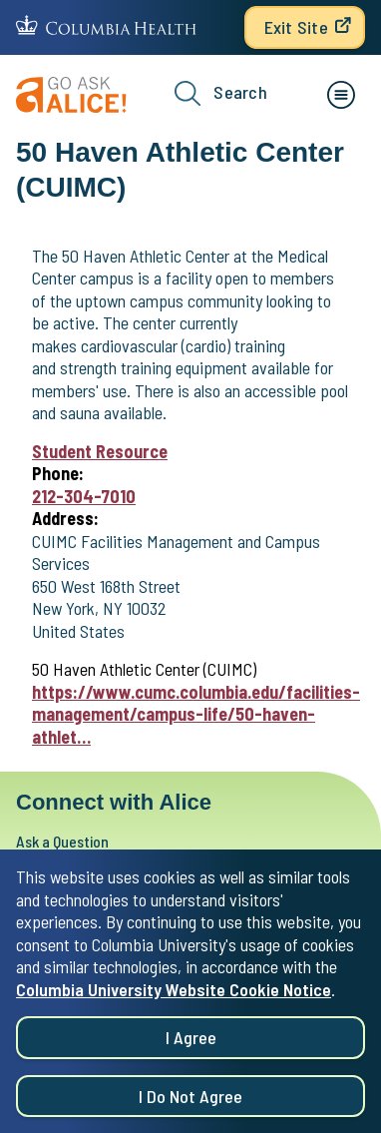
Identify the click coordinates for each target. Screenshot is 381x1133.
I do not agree (190, 1100)
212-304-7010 (84, 496)
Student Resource (100, 451)
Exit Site (296, 27)
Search (221, 93)
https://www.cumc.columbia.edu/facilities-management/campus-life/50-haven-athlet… (196, 714)
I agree (191, 1042)
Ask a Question (62, 841)
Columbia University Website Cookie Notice (173, 993)
